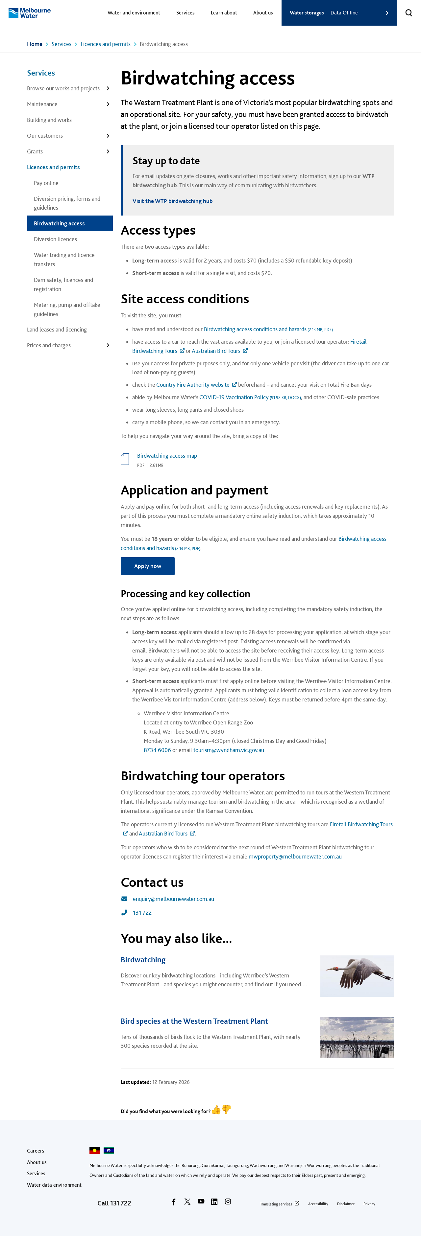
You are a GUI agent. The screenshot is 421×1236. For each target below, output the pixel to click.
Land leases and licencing (57, 329)
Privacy (369, 1204)
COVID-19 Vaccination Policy (250, 397)
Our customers (45, 135)
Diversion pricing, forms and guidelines (67, 203)
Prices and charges (49, 345)
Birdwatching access (59, 223)
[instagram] (228, 1204)
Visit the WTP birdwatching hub (173, 200)
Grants (35, 151)
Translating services (276, 1204)
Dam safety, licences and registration (63, 284)
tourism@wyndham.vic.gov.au (228, 749)
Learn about (224, 13)
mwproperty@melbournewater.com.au (295, 856)
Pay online (46, 182)
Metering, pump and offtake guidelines (67, 309)
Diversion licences (55, 239)
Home (34, 43)
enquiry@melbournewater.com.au (167, 898)
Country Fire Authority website (193, 384)
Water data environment (54, 1185)
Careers (35, 1151)
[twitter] (187, 1204)
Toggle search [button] (404, 8)
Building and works (49, 119)
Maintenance (42, 104)
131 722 (136, 912)
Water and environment (134, 13)
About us (263, 13)
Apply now (147, 565)
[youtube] (201, 1204)
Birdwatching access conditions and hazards (268, 329)
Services (185, 13)
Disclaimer (346, 1204)
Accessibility (318, 1204)
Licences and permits (106, 43)
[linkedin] (214, 1204)
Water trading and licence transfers (64, 259)
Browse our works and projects (63, 88)
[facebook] (174, 1204)
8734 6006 (157, 749)
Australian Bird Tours (216, 350)
